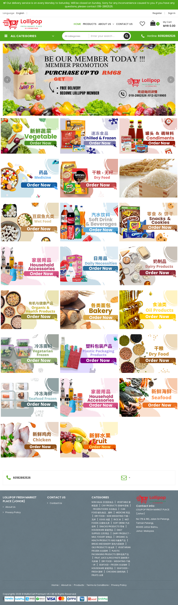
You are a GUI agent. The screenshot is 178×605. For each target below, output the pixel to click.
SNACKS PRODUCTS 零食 (111, 526)
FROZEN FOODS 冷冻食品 (105, 509)
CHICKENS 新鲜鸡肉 (116, 571)
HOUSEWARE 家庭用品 (102, 529)
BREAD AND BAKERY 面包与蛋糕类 (108, 543)
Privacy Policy (13, 512)
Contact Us (124, 24)
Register (157, 13)
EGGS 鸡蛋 (104, 519)
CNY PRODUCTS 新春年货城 (115, 505)
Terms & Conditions (98, 585)
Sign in (171, 13)
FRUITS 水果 (97, 575)
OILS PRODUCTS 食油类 (103, 547)
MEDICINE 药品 (123, 512)
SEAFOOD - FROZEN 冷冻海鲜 (113, 564)
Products (89, 24)
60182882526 (166, 36)
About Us (106, 24)
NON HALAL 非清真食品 (102, 502)
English (21, 13)
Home (77, 24)
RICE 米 (117, 519)
